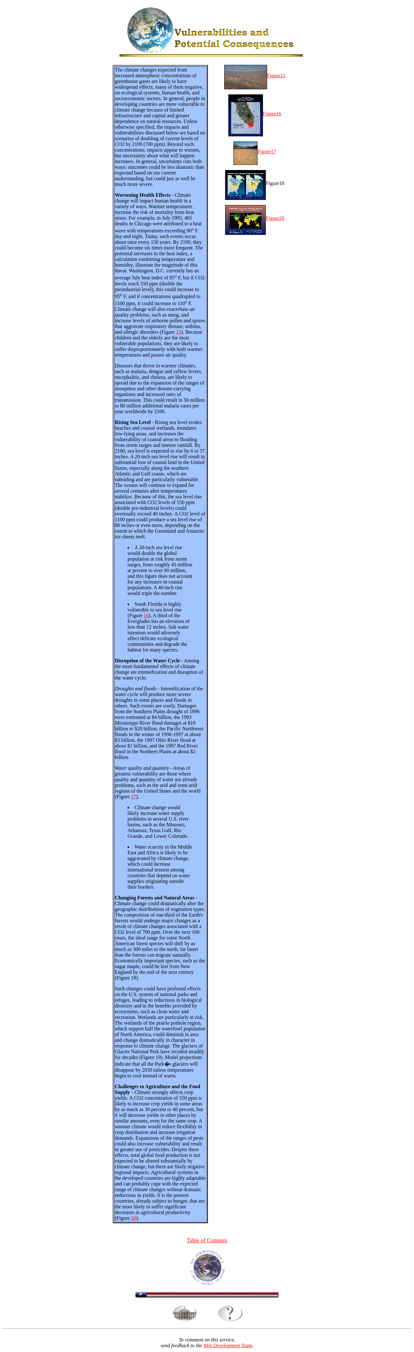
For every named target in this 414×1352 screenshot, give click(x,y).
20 (133, 1218)
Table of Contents (207, 1241)
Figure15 (255, 75)
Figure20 (254, 218)
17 (133, 796)
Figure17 (254, 151)
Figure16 (254, 113)
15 (178, 332)
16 (146, 615)
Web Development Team (227, 1346)
